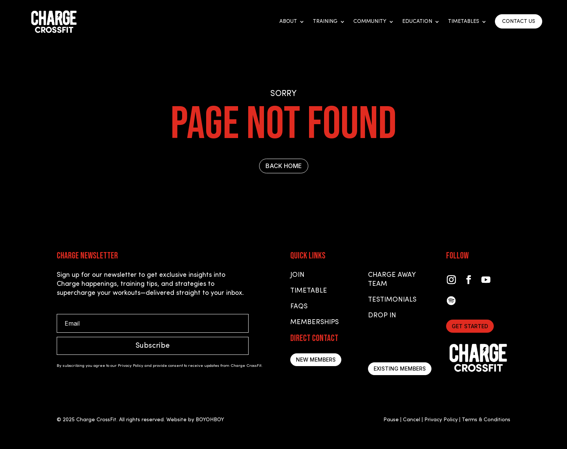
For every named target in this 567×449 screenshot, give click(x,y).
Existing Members (400, 368)
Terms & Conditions (486, 420)
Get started (470, 326)
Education (417, 21)
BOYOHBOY (210, 420)
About (288, 21)
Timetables (463, 21)
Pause (391, 420)
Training (325, 21)
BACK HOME (283, 166)
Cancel (411, 420)
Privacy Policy (441, 420)
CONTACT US (518, 21)
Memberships (314, 322)
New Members (316, 359)
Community (369, 21)
